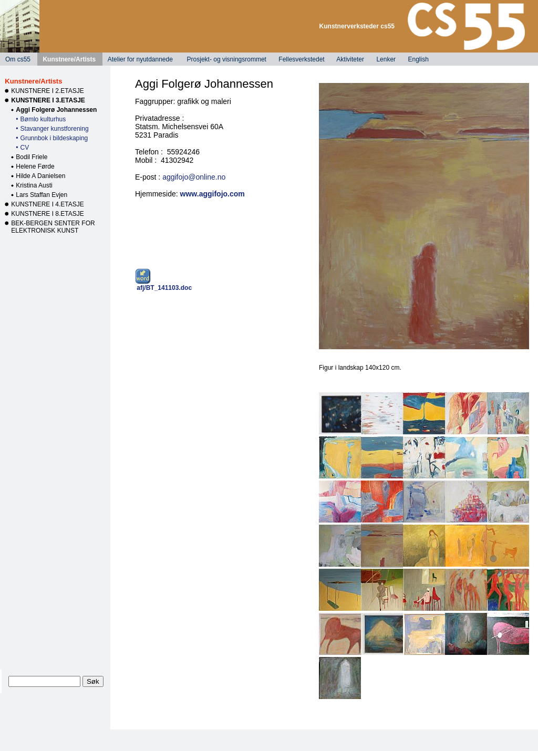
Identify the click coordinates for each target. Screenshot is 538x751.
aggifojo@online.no (193, 177)
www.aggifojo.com (212, 194)
